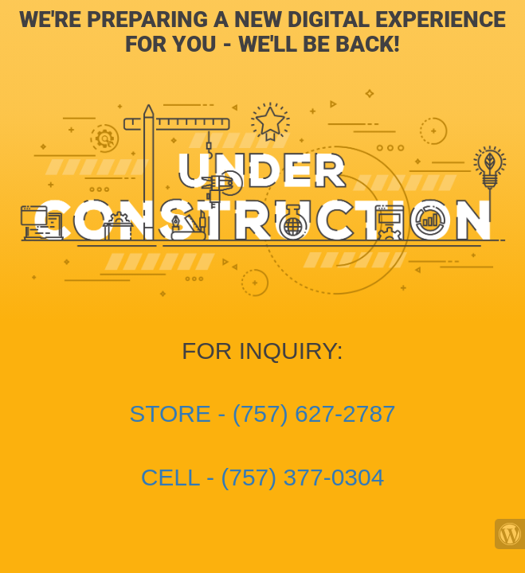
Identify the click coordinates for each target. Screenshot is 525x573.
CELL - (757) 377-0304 (263, 477)
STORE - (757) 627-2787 (262, 413)
